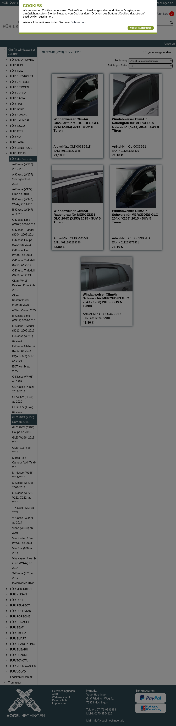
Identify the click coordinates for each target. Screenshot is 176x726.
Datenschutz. (79, 22)
